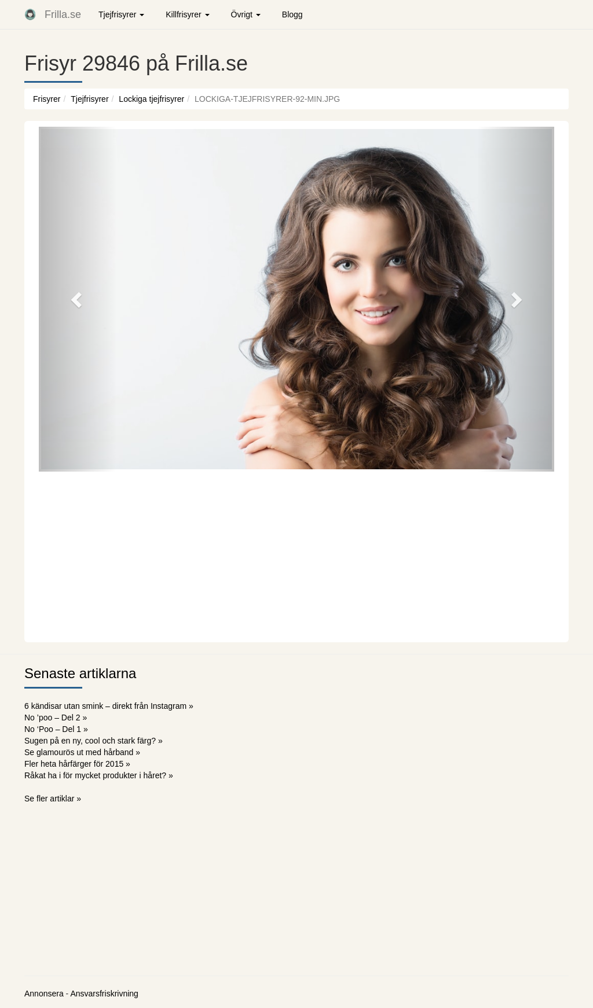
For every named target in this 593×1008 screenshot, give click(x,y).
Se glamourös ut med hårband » (82, 752)
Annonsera (44, 993)
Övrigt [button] (246, 14)
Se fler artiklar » (52, 798)
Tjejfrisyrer (89, 99)
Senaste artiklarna (80, 673)
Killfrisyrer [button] (187, 14)
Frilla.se (63, 14)
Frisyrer (46, 99)
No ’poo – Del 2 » (55, 717)
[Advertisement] (296, 555)
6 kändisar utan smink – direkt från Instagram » (108, 706)
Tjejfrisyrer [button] (121, 14)
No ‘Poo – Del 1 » (56, 729)
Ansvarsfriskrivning (104, 993)
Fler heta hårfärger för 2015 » (77, 763)
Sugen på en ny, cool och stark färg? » (93, 740)
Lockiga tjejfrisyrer (151, 99)
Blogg (292, 14)
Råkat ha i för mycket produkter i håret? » (98, 775)
